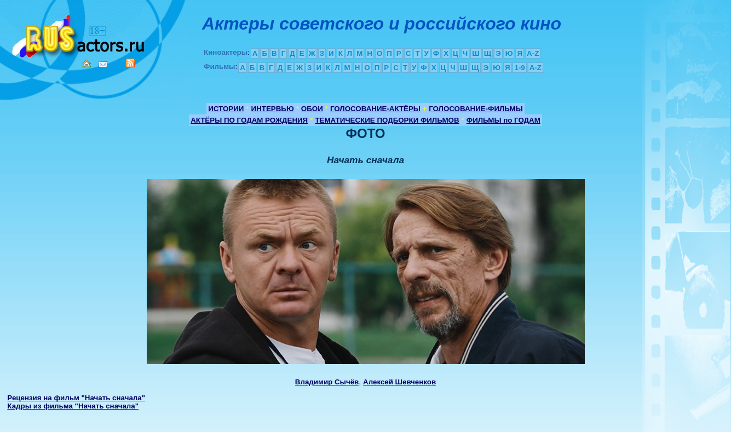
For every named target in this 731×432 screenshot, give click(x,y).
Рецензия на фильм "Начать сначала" (76, 398)
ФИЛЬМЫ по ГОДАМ (503, 120)
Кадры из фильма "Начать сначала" (73, 406)
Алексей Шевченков (399, 382)
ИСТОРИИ (226, 109)
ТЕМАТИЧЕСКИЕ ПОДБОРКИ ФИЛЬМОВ (387, 120)
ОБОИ (312, 109)
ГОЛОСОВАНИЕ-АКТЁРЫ (375, 109)
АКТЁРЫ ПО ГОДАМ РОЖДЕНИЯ (249, 120)
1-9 (519, 68)
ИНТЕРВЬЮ (272, 109)
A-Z (533, 53)
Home (86, 63)
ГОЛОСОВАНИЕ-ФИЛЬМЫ (476, 109)
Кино (79, 34)
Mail (103, 64)
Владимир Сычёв (327, 382)
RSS (130, 63)
